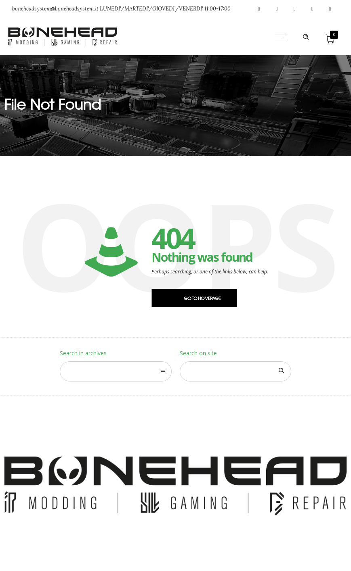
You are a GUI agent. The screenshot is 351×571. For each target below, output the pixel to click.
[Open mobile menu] (283, 37)
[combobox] (115, 371)
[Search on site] (235, 371)
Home (11, 149)
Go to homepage (202, 298)
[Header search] (306, 37)
